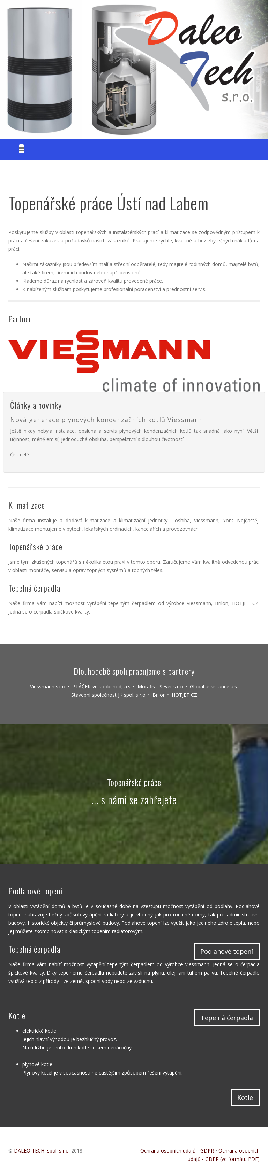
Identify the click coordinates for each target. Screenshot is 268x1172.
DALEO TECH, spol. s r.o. (42, 1150)
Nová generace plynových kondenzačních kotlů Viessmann (106, 419)
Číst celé (19, 454)
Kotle (245, 1097)
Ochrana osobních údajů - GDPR (177, 1150)
